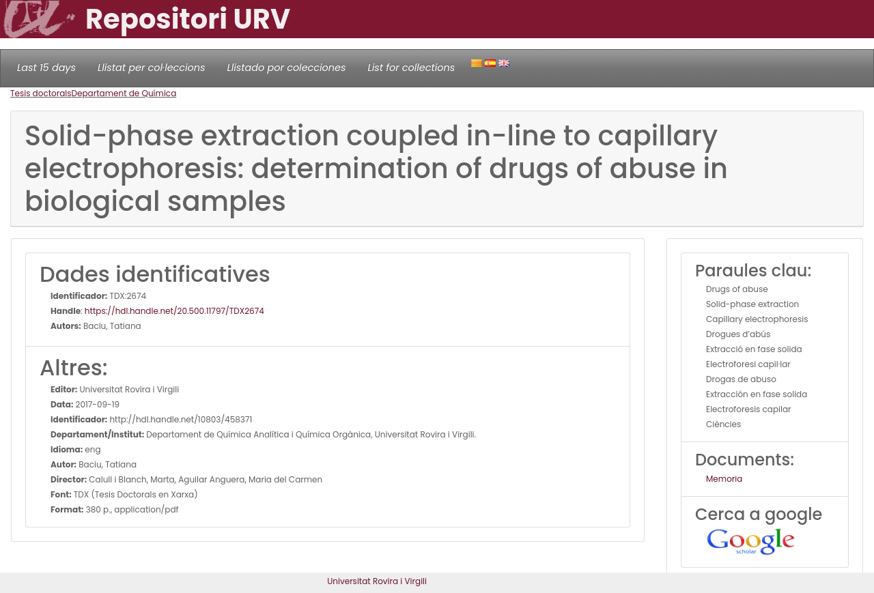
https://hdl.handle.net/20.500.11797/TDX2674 (174, 311)
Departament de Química (124, 93)
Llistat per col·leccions (152, 67)
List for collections (411, 67)
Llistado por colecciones (286, 67)
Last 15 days (46, 67)
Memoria (724, 478)
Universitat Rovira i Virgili (377, 581)
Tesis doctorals (41, 93)
